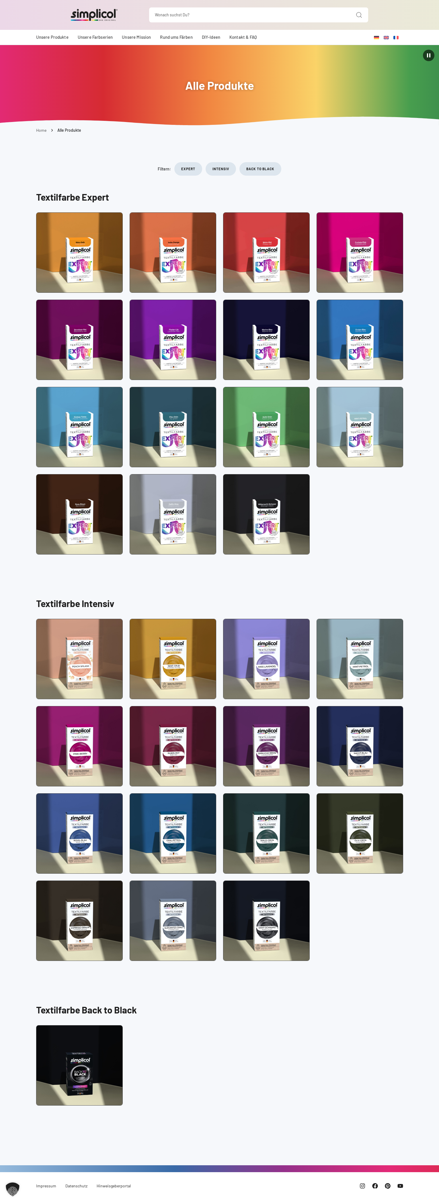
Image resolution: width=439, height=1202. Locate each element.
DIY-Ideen (211, 37)
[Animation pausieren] (428, 55)
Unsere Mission (136, 37)
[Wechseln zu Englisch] (386, 37)
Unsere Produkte (52, 37)
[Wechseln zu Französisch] (396, 37)
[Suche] (359, 14)
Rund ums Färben (176, 37)
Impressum (46, 1185)
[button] (12, 1189)
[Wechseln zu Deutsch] (376, 37)
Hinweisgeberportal (114, 1185)
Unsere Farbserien (95, 37)
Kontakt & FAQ (243, 37)
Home (41, 130)
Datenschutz (76, 1185)
